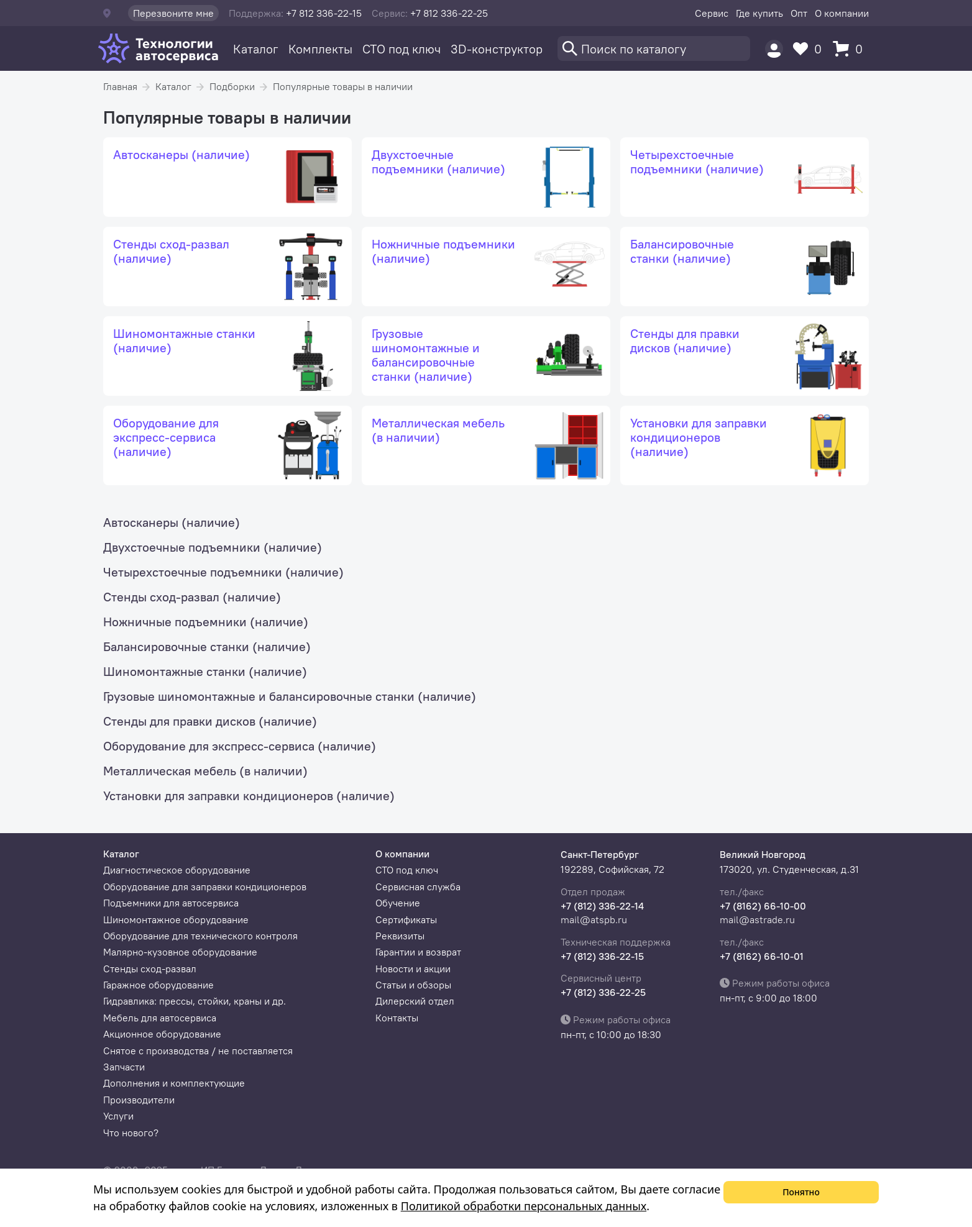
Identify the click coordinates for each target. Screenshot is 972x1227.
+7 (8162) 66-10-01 (762, 956)
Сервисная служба (418, 886)
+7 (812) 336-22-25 (603, 992)
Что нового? (130, 1132)
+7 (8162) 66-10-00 (763, 905)
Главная (120, 86)
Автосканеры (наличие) (171, 522)
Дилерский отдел (414, 1001)
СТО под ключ (401, 49)
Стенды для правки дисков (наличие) (210, 721)
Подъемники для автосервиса (171, 902)
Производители (139, 1099)
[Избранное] (810, 49)
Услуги (118, 1116)
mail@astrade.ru (757, 919)
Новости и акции (413, 968)
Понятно (801, 1192)
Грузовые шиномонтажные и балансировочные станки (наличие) (289, 696)
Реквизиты (399, 935)
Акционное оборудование (162, 1034)
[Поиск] (653, 48)
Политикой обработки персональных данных (523, 1205)
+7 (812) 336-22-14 (602, 905)
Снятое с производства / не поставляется (198, 1050)
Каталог (255, 49)
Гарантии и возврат (418, 952)
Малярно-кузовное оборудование (180, 952)
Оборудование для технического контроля (200, 935)
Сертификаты (406, 919)
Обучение (397, 902)
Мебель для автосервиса (159, 1017)
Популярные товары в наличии (343, 86)
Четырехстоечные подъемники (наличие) (223, 572)
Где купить (759, 13)
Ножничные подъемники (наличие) (205, 621)
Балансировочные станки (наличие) (207, 646)
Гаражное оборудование (158, 984)
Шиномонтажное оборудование (176, 919)
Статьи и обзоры (413, 984)
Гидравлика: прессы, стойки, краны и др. (194, 1001)
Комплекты (320, 49)
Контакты (396, 1017)
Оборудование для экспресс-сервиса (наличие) (239, 746)
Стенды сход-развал (149, 968)
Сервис (711, 13)
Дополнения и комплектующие (174, 1083)
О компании (842, 13)
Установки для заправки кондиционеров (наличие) (249, 795)
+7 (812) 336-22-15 (602, 956)
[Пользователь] (774, 49)
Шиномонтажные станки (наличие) (205, 671)
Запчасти (124, 1067)
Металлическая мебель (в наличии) (205, 770)
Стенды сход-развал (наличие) (192, 596)
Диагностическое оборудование (176, 870)
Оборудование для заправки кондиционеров (204, 886)
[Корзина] (851, 49)
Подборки (232, 86)
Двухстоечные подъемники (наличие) (212, 547)
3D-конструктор (497, 49)
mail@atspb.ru (594, 919)
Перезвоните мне (173, 13)
